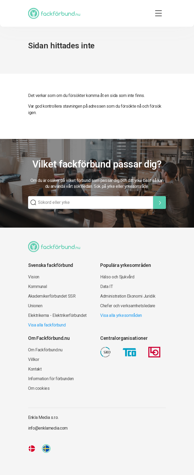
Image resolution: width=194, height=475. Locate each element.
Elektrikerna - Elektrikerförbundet (57, 315)
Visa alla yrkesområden (121, 315)
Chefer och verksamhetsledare (127, 305)
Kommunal (37, 286)
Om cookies (39, 388)
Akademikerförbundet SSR (52, 296)
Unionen (35, 305)
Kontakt (35, 369)
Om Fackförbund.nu (45, 349)
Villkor (33, 359)
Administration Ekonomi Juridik (127, 296)
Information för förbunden (51, 378)
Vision (33, 276)
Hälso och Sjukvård (117, 276)
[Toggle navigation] (158, 13)
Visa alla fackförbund (46, 325)
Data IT (106, 286)
